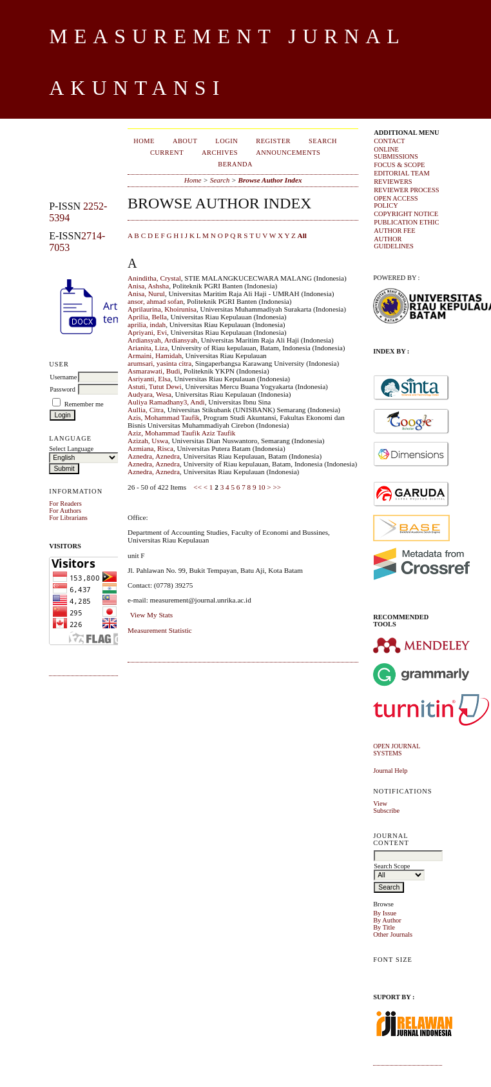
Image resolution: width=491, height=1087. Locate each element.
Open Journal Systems (396, 750)
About (185, 141)
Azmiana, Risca (150, 448)
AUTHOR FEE (394, 230)
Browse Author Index (270, 180)
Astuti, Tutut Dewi (155, 386)
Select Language (71, 448)
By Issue (384, 913)
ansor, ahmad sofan (155, 301)
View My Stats (151, 615)
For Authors (65, 510)
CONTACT (389, 141)
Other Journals (392, 934)
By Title (384, 927)
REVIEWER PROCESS (406, 190)
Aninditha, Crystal (154, 278)
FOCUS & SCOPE (399, 164)
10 (261, 487)
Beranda (235, 164)
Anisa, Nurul (146, 293)
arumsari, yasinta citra (159, 363)
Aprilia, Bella (147, 317)
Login (226, 141)
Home (144, 141)
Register (273, 141)
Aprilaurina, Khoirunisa (162, 309)
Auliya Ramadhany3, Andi (166, 402)
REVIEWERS (393, 181)
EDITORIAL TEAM (402, 173)
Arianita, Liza (148, 348)
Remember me (84, 404)
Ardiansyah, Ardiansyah (162, 340)
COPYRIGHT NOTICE (406, 213)
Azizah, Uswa (148, 440)
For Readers (65, 503)
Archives (220, 152)
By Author (387, 920)
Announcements (288, 152)
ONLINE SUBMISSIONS (396, 153)
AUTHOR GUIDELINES (394, 242)
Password (62, 389)
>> (277, 487)
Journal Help (390, 770)
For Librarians (68, 517)
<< (197, 487)
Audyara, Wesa (149, 394)
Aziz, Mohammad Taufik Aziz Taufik (181, 433)
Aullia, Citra (146, 410)
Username (63, 377)
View (380, 803)
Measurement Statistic (160, 630)
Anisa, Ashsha (148, 286)
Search (323, 141)
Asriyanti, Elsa (149, 379)
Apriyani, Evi (147, 332)
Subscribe (386, 810)
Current (167, 152)
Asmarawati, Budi (154, 371)
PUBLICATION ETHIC (406, 222)
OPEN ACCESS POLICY (396, 202)
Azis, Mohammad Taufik (164, 417)
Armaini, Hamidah (155, 355)
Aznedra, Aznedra (154, 456)
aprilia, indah (147, 324)
